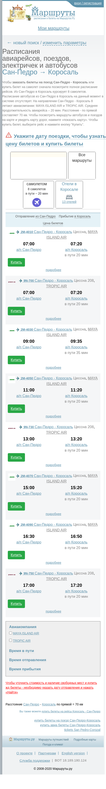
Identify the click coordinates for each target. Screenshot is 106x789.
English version (73, 753)
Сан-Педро (31, 704)
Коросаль (49, 704)
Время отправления (27, 660)
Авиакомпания (22, 627)
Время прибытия (25, 669)
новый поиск (26, 42)
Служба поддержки (35, 760)
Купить (16, 262)
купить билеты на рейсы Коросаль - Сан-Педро (71, 711)
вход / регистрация (88, 3)
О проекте (24, 753)
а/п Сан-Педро (28, 250)
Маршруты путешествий (54, 739)
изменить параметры (64, 42)
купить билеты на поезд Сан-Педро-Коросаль (67, 720)
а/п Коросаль (76, 250)
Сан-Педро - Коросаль (44, 232)
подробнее (53, 270)
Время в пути (21, 651)
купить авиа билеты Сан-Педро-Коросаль (70, 725)
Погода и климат (53, 744)
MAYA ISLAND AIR (26, 633)
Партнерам (47, 753)
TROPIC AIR (56, 286)
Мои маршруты (53, 28)
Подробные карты (85, 739)
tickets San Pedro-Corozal (82, 730)
